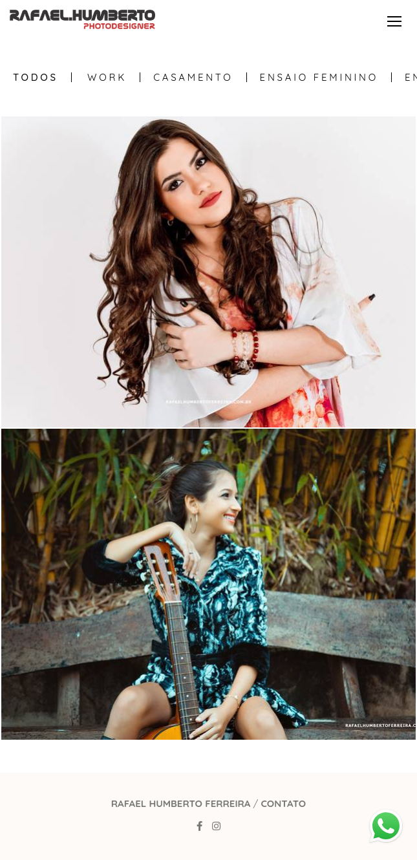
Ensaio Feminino (319, 77)
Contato (283, 803)
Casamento (193, 77)
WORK (107, 77)
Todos (35, 77)
